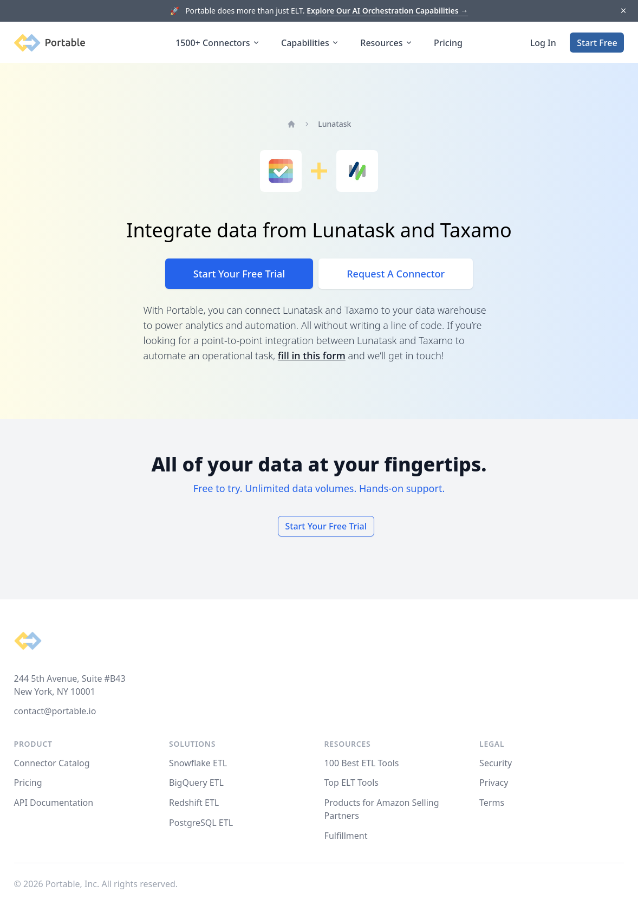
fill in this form (312, 355)
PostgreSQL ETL (201, 823)
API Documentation (54, 803)
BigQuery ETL (196, 782)
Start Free (597, 43)
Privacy (493, 782)
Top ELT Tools (351, 782)
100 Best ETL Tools (361, 763)
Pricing (448, 43)
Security (495, 763)
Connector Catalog (52, 763)
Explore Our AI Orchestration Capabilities (387, 10)
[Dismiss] (623, 11)
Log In (543, 43)
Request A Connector (396, 273)
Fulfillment (346, 836)
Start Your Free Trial (239, 273)
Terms (491, 803)
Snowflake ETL (198, 763)
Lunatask (334, 124)
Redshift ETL (194, 803)
